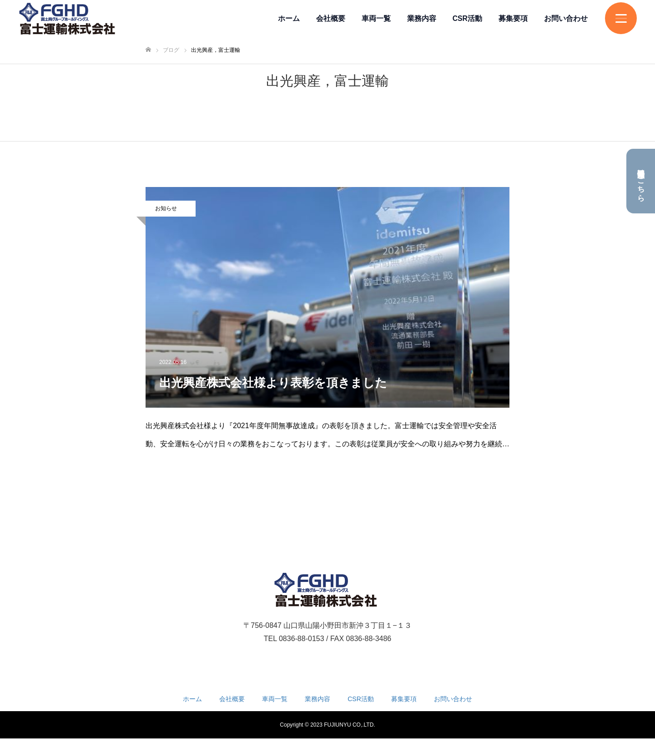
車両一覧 (376, 18)
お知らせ (166, 208)
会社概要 (330, 18)
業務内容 (421, 18)
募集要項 (513, 18)
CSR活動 (467, 18)
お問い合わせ (566, 18)
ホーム (289, 18)
